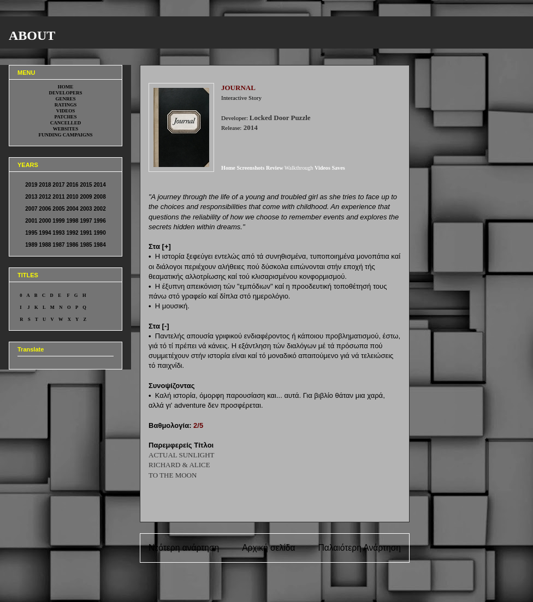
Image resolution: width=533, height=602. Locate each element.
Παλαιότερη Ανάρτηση (359, 547)
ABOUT (32, 35)
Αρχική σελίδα (268, 547)
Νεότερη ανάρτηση (184, 547)
